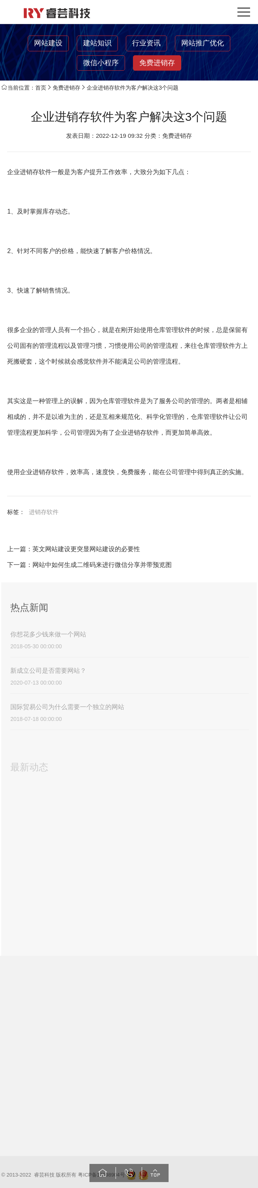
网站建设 (48, 43)
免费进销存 (157, 63)
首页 (40, 87)
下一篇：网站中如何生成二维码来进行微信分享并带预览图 (89, 564)
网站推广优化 (202, 43)
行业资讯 (146, 43)
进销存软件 (44, 512)
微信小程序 (101, 63)
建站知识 (97, 43)
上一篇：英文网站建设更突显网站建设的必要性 (73, 549)
